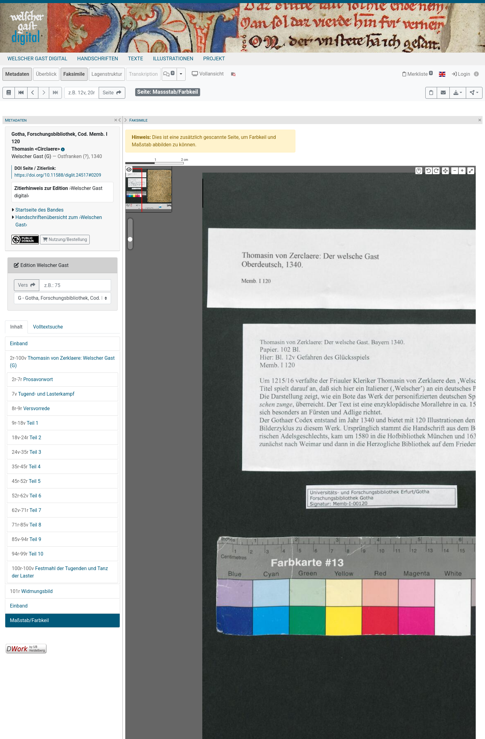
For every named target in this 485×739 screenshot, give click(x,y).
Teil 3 (26, 452)
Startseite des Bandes (39, 210)
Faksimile (74, 74)
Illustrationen (173, 59)
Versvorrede (31, 408)
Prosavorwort (32, 379)
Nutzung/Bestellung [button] (65, 239)
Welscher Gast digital (37, 59)
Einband (19, 343)
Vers (26, 285)
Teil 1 (25, 423)
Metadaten (17, 74)
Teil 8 (26, 525)
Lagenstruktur (107, 74)
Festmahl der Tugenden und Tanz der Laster (60, 572)
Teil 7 (26, 510)
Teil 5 (26, 481)
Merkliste (417, 74)
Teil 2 (26, 437)
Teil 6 (26, 496)
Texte (135, 59)
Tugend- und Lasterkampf (43, 394)
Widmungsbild (31, 591)
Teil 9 (26, 539)
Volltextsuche (48, 327)
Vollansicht (208, 74)
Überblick (46, 74)
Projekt (214, 59)
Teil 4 (26, 467)
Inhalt (16, 327)
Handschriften (97, 59)
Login (461, 74)
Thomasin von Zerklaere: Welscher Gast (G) (62, 361)
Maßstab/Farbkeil (29, 620)
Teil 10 (27, 554)
